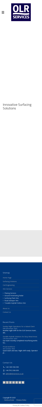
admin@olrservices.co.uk (14, 374)
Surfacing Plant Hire (11, 298)
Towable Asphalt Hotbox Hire (15, 303)
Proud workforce (9, 347)
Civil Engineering (8, 285)
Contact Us (7, 312)
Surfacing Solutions (10, 281)
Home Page (7, 278)
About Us (6, 308)
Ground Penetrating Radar (13, 295)
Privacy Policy (21, 400)
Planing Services (10, 293)
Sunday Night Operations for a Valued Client (19, 326)
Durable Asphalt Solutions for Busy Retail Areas (20, 337)
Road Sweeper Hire (11, 300)
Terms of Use (9, 400)
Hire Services (7, 289)
